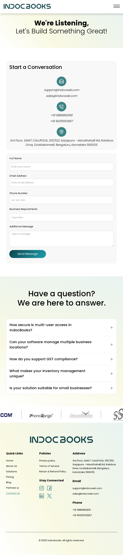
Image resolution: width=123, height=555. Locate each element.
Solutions (11, 474)
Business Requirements (23, 209)
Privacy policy (47, 463)
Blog (8, 485)
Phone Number (18, 193)
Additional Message (21, 226)
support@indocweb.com (61, 90)
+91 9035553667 (61, 121)
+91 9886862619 (61, 115)
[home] (27, 6)
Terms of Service (49, 469)
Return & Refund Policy (52, 474)
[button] (116, 7)
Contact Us (13, 496)
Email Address (17, 175)
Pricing (10, 480)
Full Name (15, 158)
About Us (11, 469)
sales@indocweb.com (61, 96)
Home (9, 463)
